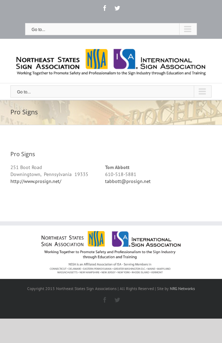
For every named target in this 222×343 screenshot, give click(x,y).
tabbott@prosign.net (128, 181)
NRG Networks (182, 288)
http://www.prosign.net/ (35, 181)
